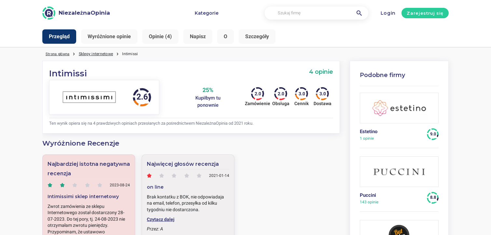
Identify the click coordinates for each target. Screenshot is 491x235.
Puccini (368, 195)
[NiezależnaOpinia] (76, 13)
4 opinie (321, 71)
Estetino (368, 131)
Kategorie (206, 13)
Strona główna (59, 54)
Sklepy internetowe (98, 54)
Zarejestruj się (425, 13)
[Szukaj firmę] (316, 13)
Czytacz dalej (161, 219)
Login (388, 13)
